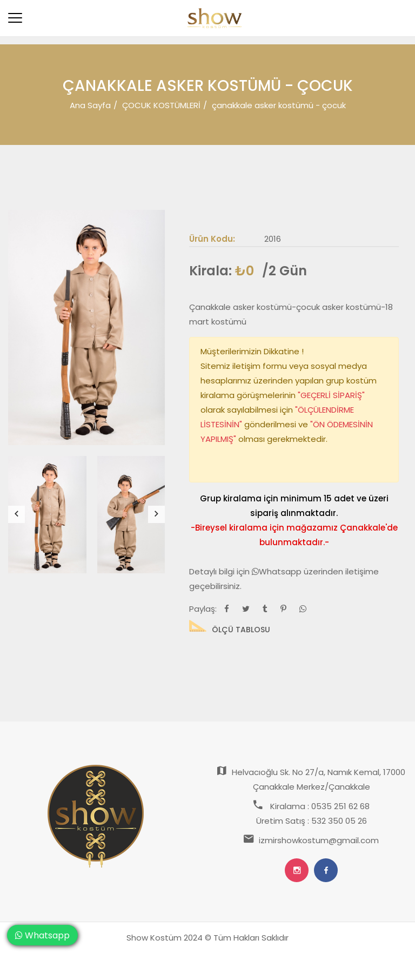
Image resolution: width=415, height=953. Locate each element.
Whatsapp (278, 571)
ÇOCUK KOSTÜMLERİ (161, 105)
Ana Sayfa (90, 105)
